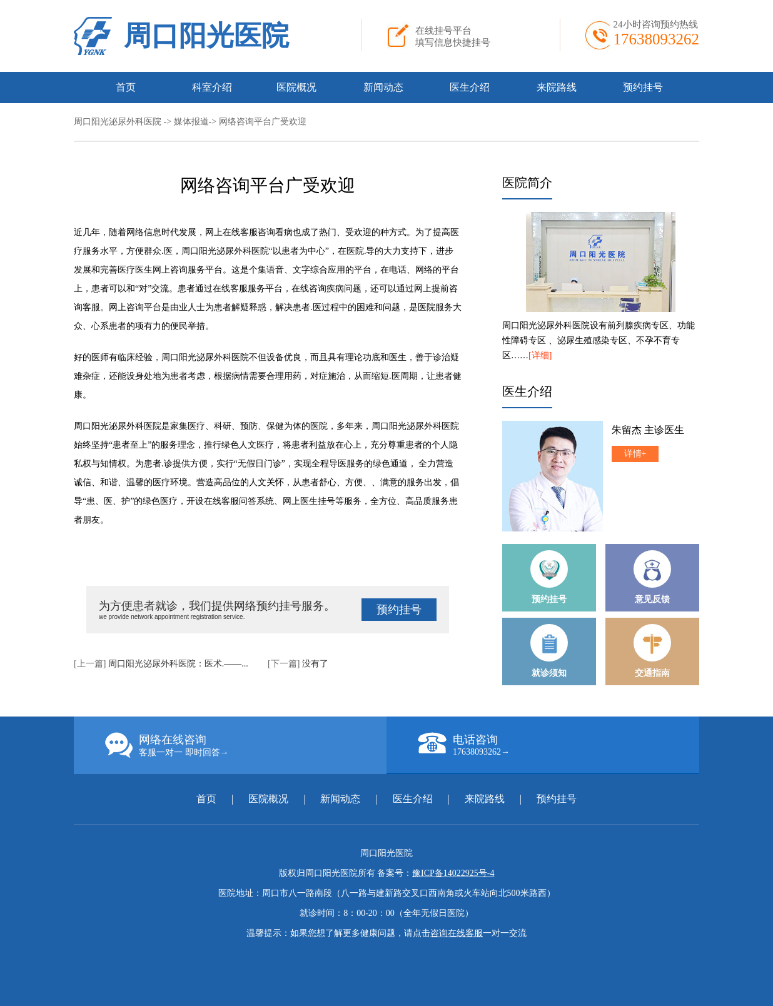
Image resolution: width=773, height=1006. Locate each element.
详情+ (635, 453)
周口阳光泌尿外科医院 (117, 121)
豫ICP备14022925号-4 (453, 873)
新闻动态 (383, 87)
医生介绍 (470, 87)
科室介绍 (212, 87)
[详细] (540, 355)
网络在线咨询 (245, 745)
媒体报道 (191, 121)
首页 (126, 87)
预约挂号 (643, 87)
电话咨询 (558, 744)
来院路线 (557, 87)
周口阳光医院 (206, 36)
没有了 (315, 663)
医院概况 (296, 87)
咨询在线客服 (456, 933)
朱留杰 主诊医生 (648, 430)
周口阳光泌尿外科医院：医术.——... (178, 663)
